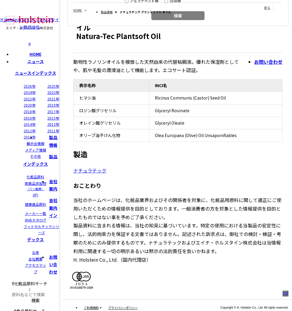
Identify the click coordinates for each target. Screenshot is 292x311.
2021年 (53, 98)
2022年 (29, 98)
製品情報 (107, 12)
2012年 (29, 130)
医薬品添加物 (35, 186)
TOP (285, 293)
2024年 (29, 92)
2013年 (53, 124)
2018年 (29, 111)
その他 (35, 156)
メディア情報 (35, 149)
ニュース (35, 61)
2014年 (29, 124)
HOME (35, 54)
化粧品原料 (35, 176)
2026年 (29, 86)
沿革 (35, 252)
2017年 (53, 111)
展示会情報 (35, 143)
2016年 (29, 118)
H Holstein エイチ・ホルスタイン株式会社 (29, 23)
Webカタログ (35, 219)
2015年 (53, 118)
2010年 (29, 136)
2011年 (53, 130)
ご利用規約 (91, 307)
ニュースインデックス (35, 73)
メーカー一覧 (35, 213)
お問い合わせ (53, 264)
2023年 (53, 92)
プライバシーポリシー (123, 307)
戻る (267, 7)
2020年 (29, 105)
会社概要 (35, 258)
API (35, 194)
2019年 (53, 105)
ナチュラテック (89, 170)
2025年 (53, 86)
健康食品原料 (35, 204)
